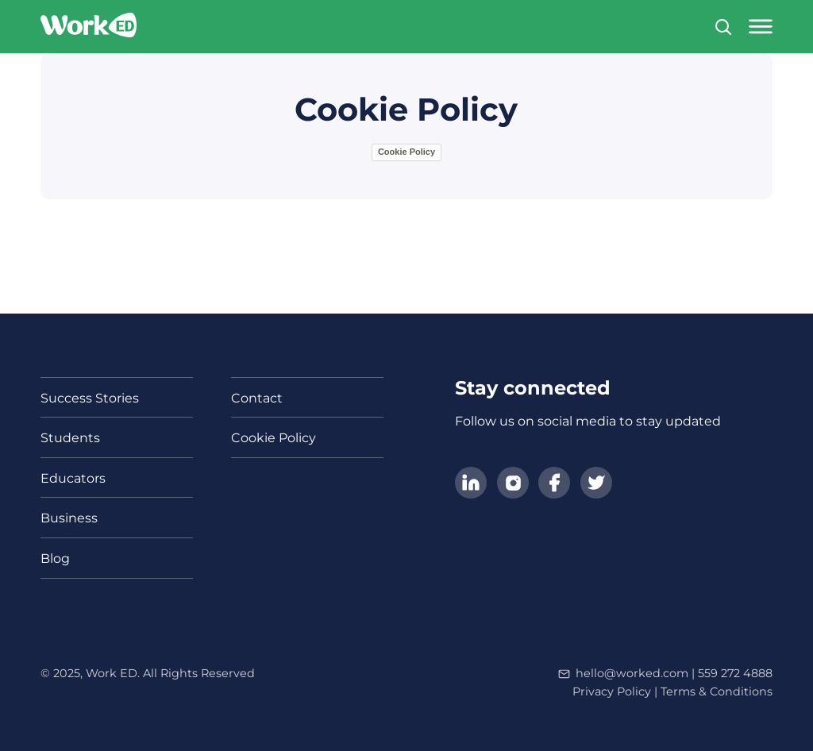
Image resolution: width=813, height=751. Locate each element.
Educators (73, 478)
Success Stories (89, 398)
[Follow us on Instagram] (513, 484)
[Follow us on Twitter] (596, 484)
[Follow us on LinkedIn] (471, 484)
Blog (55, 558)
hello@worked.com (632, 673)
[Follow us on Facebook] (554, 484)
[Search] (723, 27)
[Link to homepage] (88, 26)
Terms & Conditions (717, 691)
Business (69, 518)
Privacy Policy (611, 691)
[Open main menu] (761, 27)
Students (70, 437)
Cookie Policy (406, 151)
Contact (257, 398)
